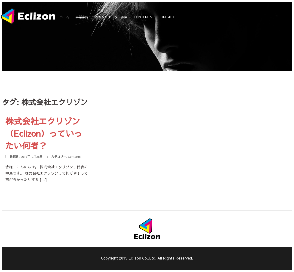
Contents (74, 157)
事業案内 (82, 17)
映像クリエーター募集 (111, 17)
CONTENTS (143, 17)
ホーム (64, 17)
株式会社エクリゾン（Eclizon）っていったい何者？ (43, 133)
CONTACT (167, 17)
